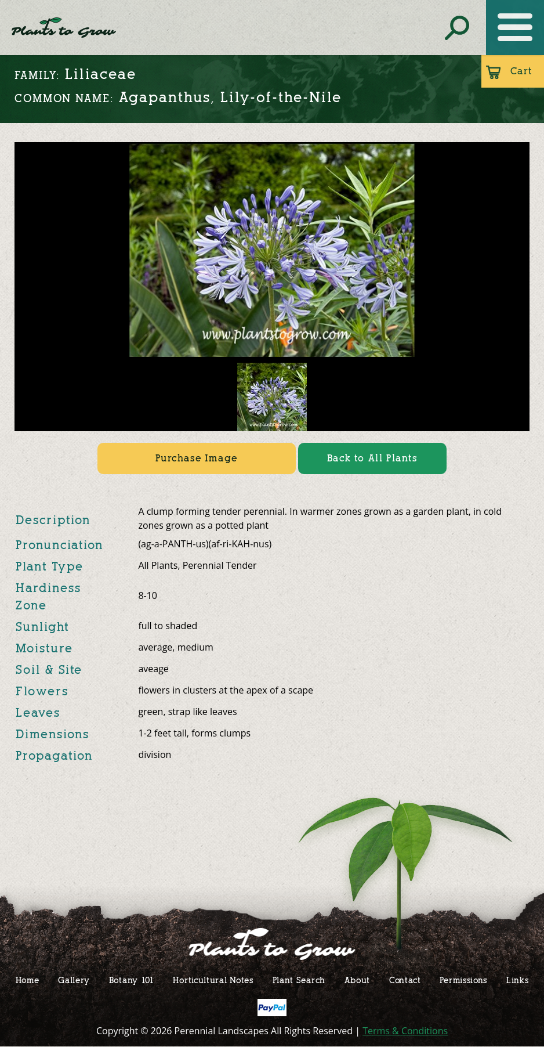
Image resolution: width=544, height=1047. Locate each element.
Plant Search (299, 980)
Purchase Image (196, 458)
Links (517, 980)
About (357, 980)
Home (27, 980)
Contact (405, 980)
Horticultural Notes (213, 980)
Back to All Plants (372, 458)
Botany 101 (131, 980)
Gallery (74, 980)
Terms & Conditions (405, 1030)
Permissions (463, 980)
